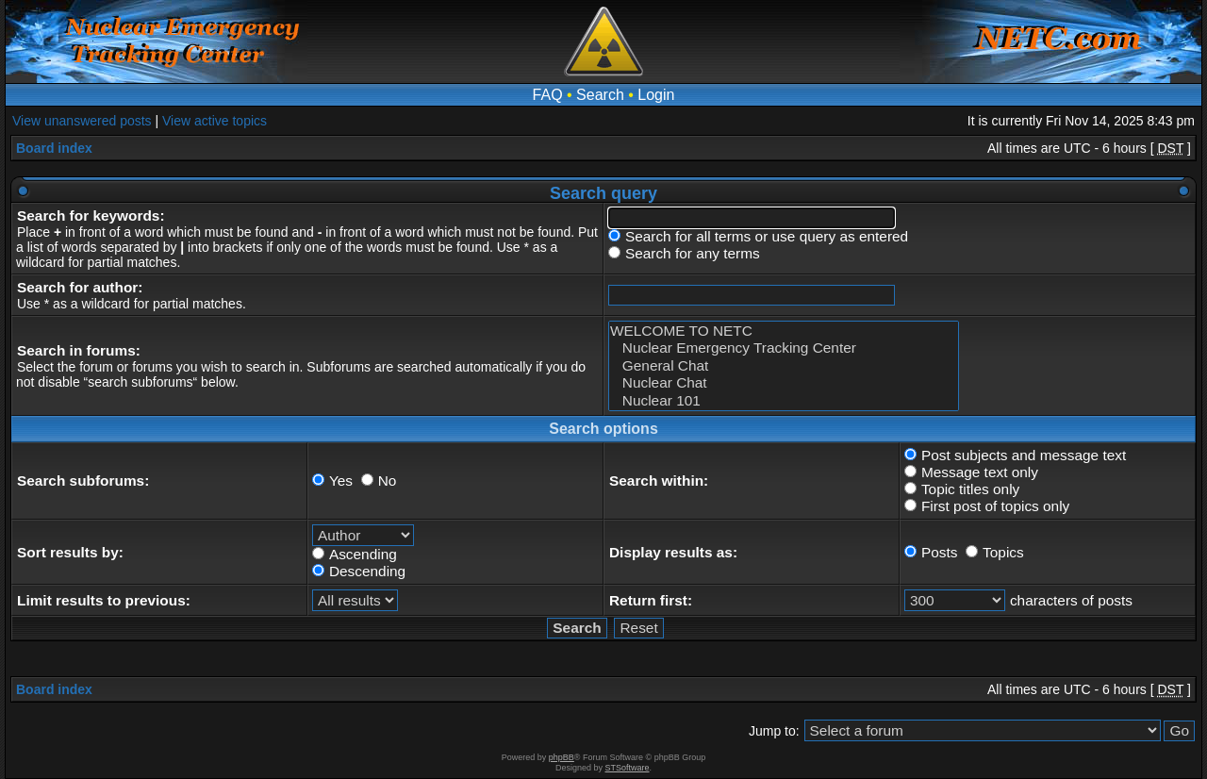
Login (655, 95)
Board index (54, 148)
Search (600, 95)
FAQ (548, 95)
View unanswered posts (82, 120)
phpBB (561, 757)
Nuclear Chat (783, 382)
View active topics (214, 120)
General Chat (783, 365)
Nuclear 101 (783, 400)
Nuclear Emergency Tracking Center (783, 348)
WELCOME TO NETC (783, 331)
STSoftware (627, 767)
